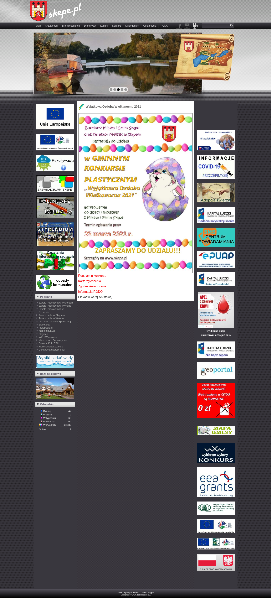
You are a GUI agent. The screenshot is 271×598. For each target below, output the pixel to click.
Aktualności (51, 25)
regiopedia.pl (46, 327)
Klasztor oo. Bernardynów (53, 340)
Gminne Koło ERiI (49, 343)
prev (44, 62)
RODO (164, 25)
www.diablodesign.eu (141, 595)
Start (38, 25)
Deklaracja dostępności (51, 349)
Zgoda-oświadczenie (92, 286)
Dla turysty (90, 25)
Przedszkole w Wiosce (51, 318)
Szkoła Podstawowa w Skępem (56, 302)
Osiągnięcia (149, 25)
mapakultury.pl (47, 330)
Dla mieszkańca (71, 25)
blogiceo (43, 334)
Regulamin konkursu (92, 275)
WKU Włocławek (48, 337)
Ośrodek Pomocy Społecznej (55, 321)
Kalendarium (132, 25)
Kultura (104, 25)
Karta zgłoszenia (89, 281)
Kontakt (116, 25)
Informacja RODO (90, 291)
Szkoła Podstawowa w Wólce (55, 305)
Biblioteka (44, 324)
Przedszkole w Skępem (52, 315)
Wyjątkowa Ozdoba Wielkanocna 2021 (113, 106)
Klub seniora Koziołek (51, 346)
